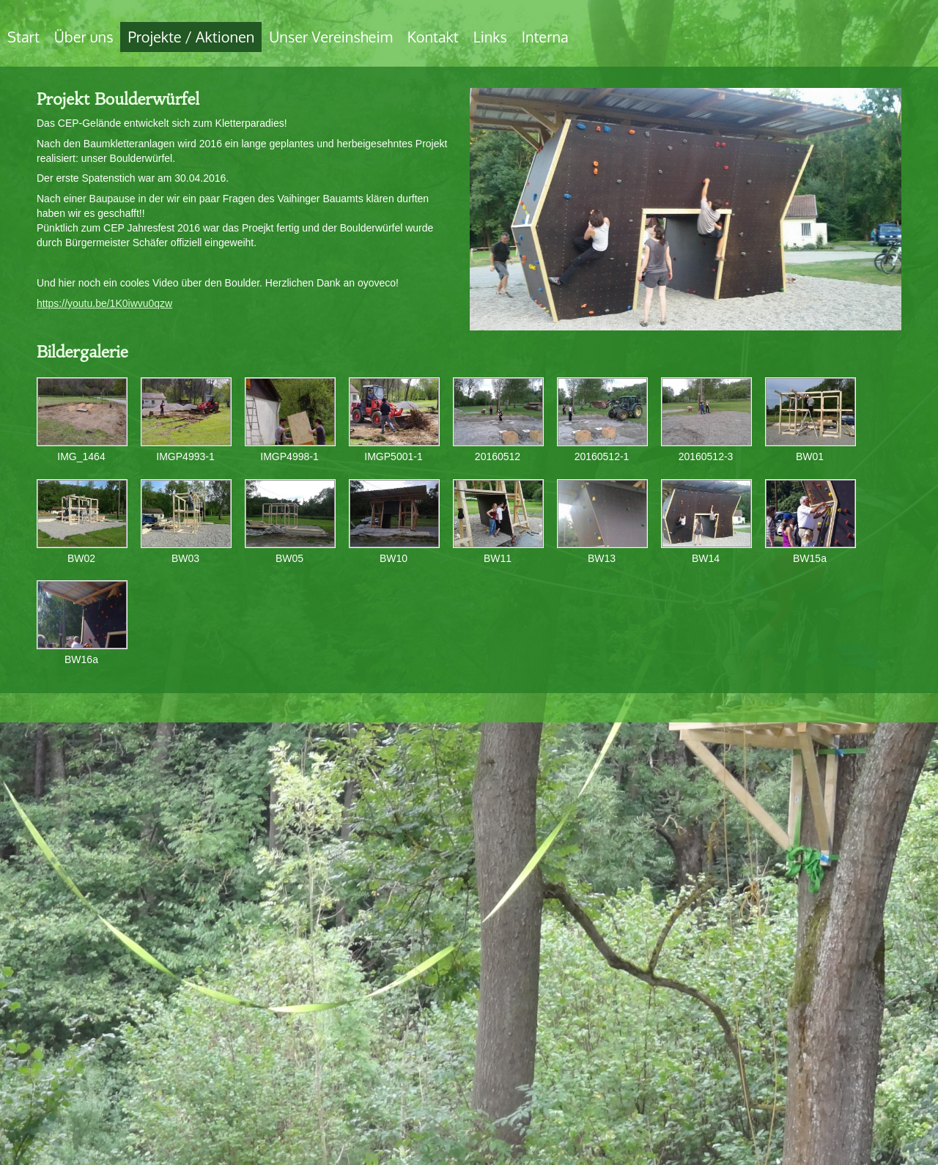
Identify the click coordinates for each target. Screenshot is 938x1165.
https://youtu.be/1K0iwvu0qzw (104, 303)
